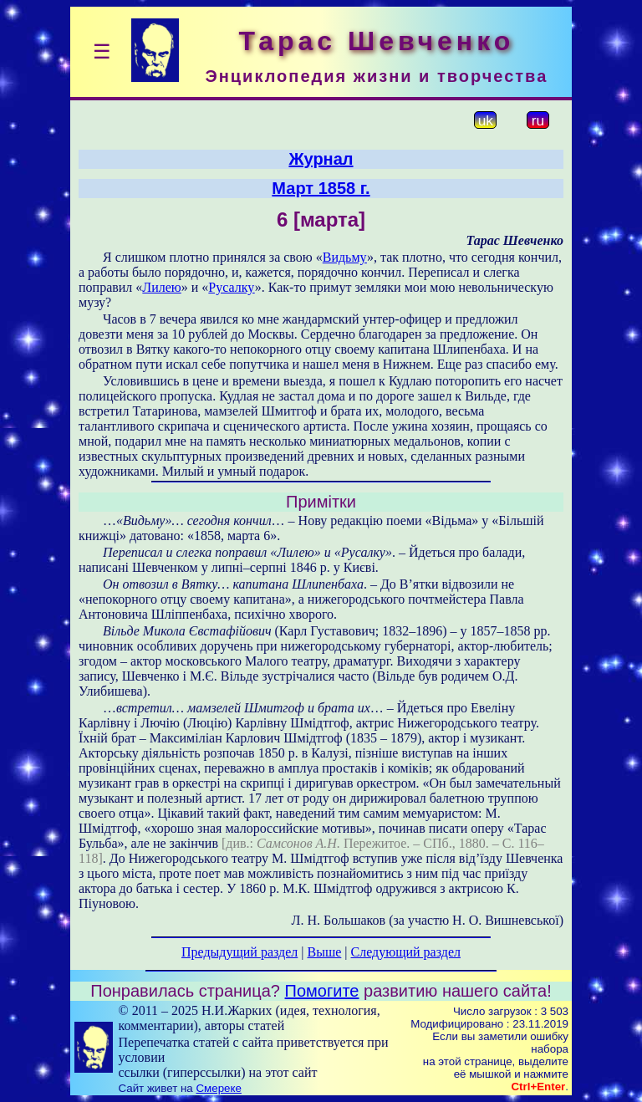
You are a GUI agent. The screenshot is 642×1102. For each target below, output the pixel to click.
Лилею (161, 287)
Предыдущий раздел (239, 952)
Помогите (322, 991)
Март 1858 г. (320, 188)
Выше (324, 952)
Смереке (218, 1088)
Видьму (345, 257)
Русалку (231, 287)
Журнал (320, 159)
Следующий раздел (406, 952)
